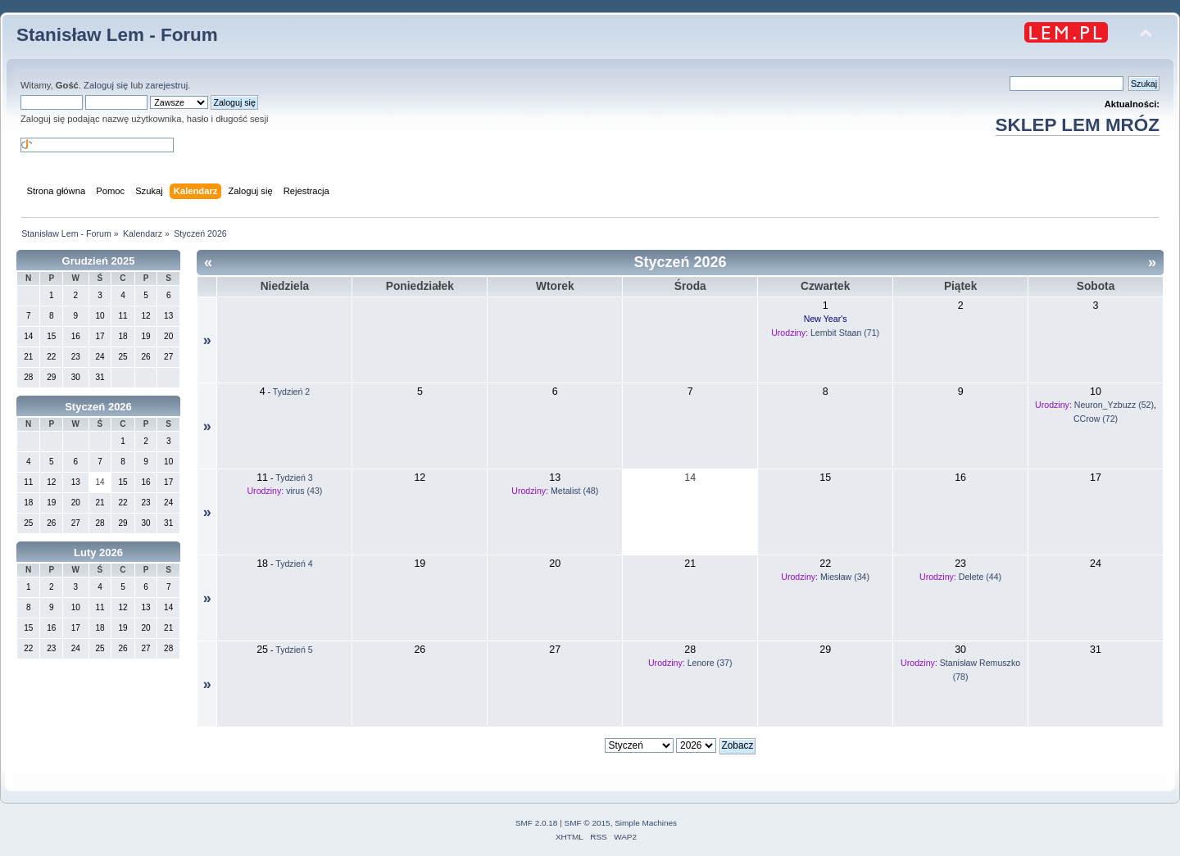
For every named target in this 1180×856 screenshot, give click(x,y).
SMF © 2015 (587, 822)
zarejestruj (167, 85)
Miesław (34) (844, 577)
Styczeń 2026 (98, 407)
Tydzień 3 (293, 477)
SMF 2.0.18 (536, 822)
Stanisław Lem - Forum (117, 35)
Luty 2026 (98, 552)
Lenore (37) (710, 663)
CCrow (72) (1095, 418)
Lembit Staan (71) (844, 332)
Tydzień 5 (293, 649)
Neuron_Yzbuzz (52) (1114, 405)
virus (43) (304, 491)
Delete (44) (980, 577)
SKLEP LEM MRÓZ (1078, 125)
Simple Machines (646, 822)
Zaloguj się (106, 85)
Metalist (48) (574, 491)
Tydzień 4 (293, 563)
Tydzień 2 (291, 391)
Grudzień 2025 (98, 261)
